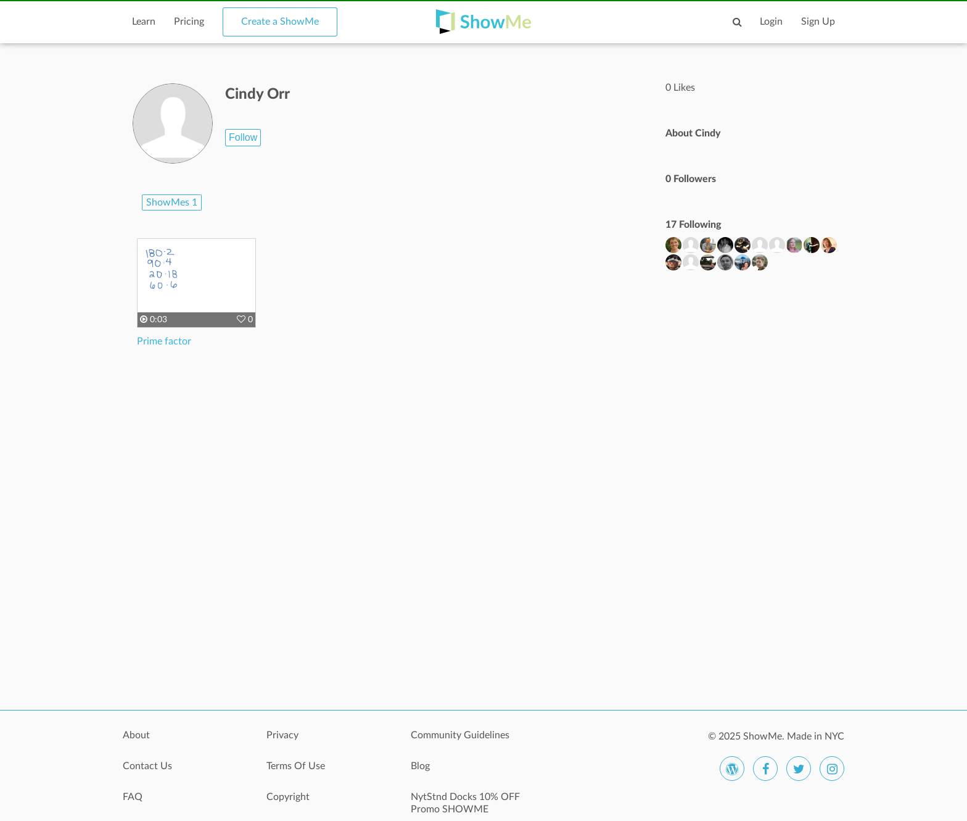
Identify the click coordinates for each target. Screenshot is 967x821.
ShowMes (171, 202)
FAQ (132, 797)
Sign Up (818, 22)
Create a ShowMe (280, 22)
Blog (420, 766)
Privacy (282, 735)
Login (771, 22)
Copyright (288, 797)
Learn (143, 22)
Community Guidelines (460, 735)
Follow (243, 137)
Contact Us (147, 766)
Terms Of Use (295, 766)
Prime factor (164, 341)
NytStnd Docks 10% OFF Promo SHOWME (465, 803)
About (136, 735)
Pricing (189, 22)
